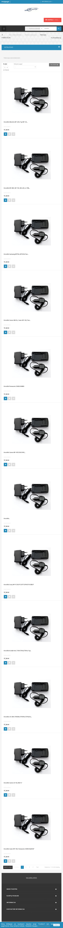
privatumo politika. (44, 926)
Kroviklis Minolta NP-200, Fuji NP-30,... (16, 122)
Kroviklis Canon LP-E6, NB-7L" (13, 783)
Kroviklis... (7, 519)
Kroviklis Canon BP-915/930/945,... (14, 453)
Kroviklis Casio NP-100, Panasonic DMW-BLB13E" (19, 849)
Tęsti (37, 867)
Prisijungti (5, 2)
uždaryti (56, 925)
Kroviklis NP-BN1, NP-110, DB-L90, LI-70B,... (17, 188)
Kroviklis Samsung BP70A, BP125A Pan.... (16, 254)
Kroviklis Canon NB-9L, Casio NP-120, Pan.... (17, 320)
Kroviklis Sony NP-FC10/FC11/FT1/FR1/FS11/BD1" (19, 585)
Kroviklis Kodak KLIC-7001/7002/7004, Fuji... (17, 651)
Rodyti (5, 64)
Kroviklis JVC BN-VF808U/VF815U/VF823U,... (18, 717)
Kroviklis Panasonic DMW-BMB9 (14, 386)
